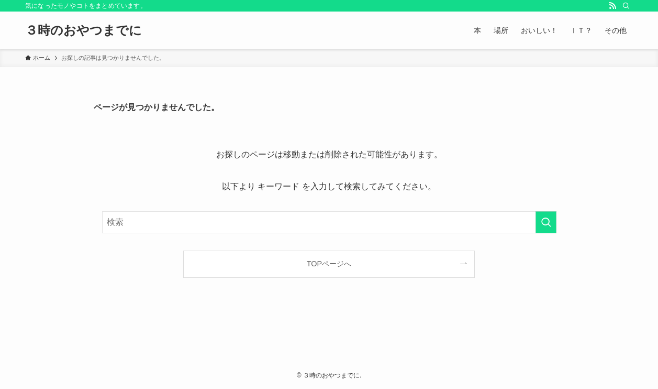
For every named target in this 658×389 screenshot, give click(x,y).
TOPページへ (329, 264)
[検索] (626, 6)
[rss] (612, 6)
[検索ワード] (329, 222)
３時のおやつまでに (83, 30)
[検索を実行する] (546, 222)
